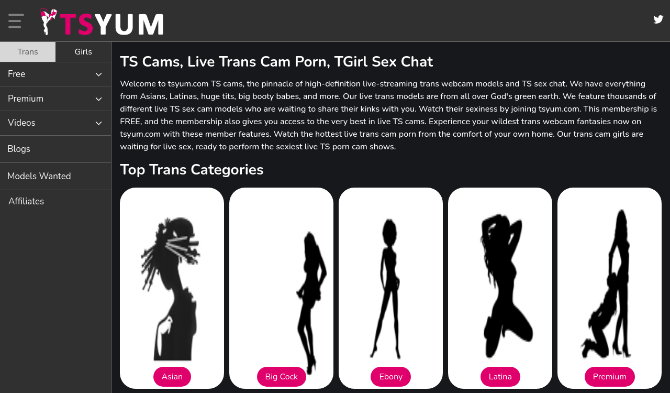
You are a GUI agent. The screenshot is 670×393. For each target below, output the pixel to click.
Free (16, 74)
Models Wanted (39, 176)
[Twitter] (658, 19)
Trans (27, 52)
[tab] (27, 52)
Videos (22, 123)
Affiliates (26, 201)
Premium (25, 99)
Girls (83, 52)
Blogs (18, 149)
